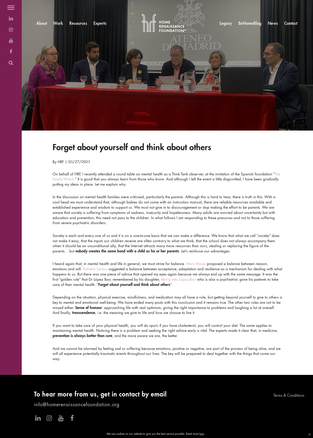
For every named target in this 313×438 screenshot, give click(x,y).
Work (58, 24)
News (273, 24)
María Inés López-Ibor (178, 280)
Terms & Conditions (288, 396)
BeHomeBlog (249, 24)
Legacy (226, 24)
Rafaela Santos (95, 269)
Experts (100, 24)
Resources (78, 24)
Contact (290, 24)
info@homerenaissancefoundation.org (77, 405)
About (41, 24)
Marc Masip (196, 264)
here (201, 434)
